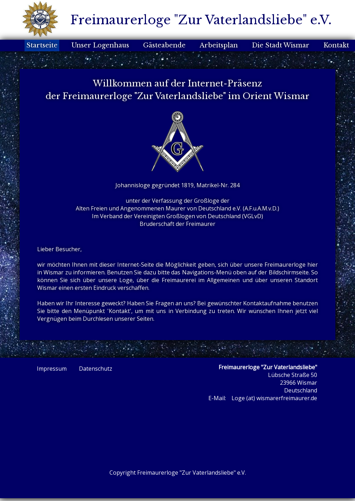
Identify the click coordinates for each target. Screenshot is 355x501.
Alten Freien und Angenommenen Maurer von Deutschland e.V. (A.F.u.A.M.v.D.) (177, 208)
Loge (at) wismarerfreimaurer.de (274, 398)
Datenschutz (95, 368)
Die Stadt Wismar (280, 45)
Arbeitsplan (219, 45)
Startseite (42, 45)
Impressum (52, 368)
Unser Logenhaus (100, 45)
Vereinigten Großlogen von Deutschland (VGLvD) (198, 216)
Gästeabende (164, 45)
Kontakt (336, 45)
